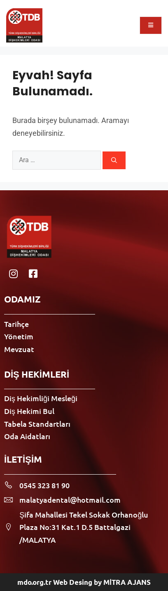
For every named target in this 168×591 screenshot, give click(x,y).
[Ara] (114, 160)
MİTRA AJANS (127, 582)
